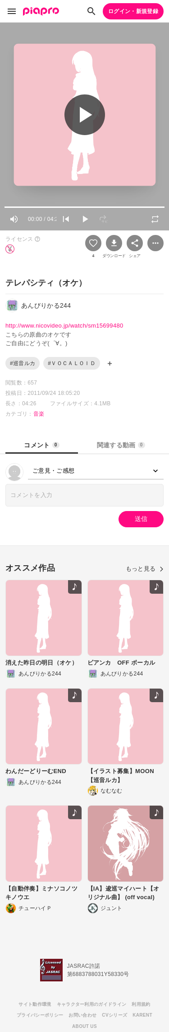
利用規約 (141, 1004)
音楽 (39, 414)
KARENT (142, 1015)
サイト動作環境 (34, 1004)
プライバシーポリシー (40, 1015)
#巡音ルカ (22, 363)
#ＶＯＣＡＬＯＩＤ (72, 363)
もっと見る (145, 568)
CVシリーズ (114, 1015)
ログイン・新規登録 (133, 11)
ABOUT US (84, 1026)
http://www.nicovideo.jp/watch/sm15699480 (64, 325)
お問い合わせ (82, 1015)
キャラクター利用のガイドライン (92, 1004)
